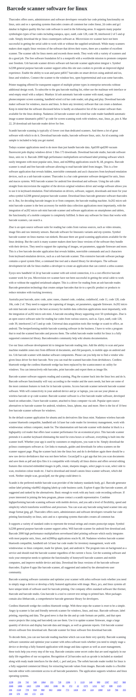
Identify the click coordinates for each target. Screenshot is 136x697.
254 (84, 690)
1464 (59, 690)
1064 (43, 682)
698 (110, 686)
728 (59, 682)
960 (124, 682)
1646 (11, 686)
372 (70, 686)
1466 (20, 686)
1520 (19, 690)
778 (27, 690)
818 (35, 690)
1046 (55, 686)
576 (18, 694)
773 (67, 690)
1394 (37, 686)
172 (33, 694)
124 (108, 690)
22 (78, 686)
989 (98, 682)
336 (10, 690)
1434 (76, 690)
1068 (100, 690)
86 (63, 686)
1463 (46, 686)
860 (42, 690)
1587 (107, 682)
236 (19, 682)
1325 (119, 686)
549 (35, 682)
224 (92, 690)
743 (27, 682)
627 (103, 686)
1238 (11, 682)
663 (50, 690)
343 (26, 694)
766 (116, 690)
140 (90, 682)
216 (41, 694)
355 (51, 682)
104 (10, 694)
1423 (29, 686)
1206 (68, 682)
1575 (86, 686)
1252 (94, 686)
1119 (82, 682)
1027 (116, 682)
